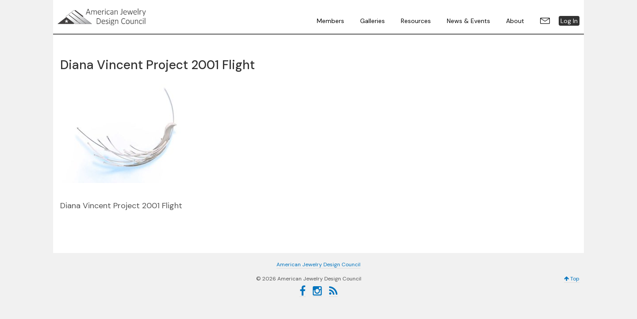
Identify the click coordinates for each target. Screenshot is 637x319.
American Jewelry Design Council (124, 16)
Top (571, 278)
